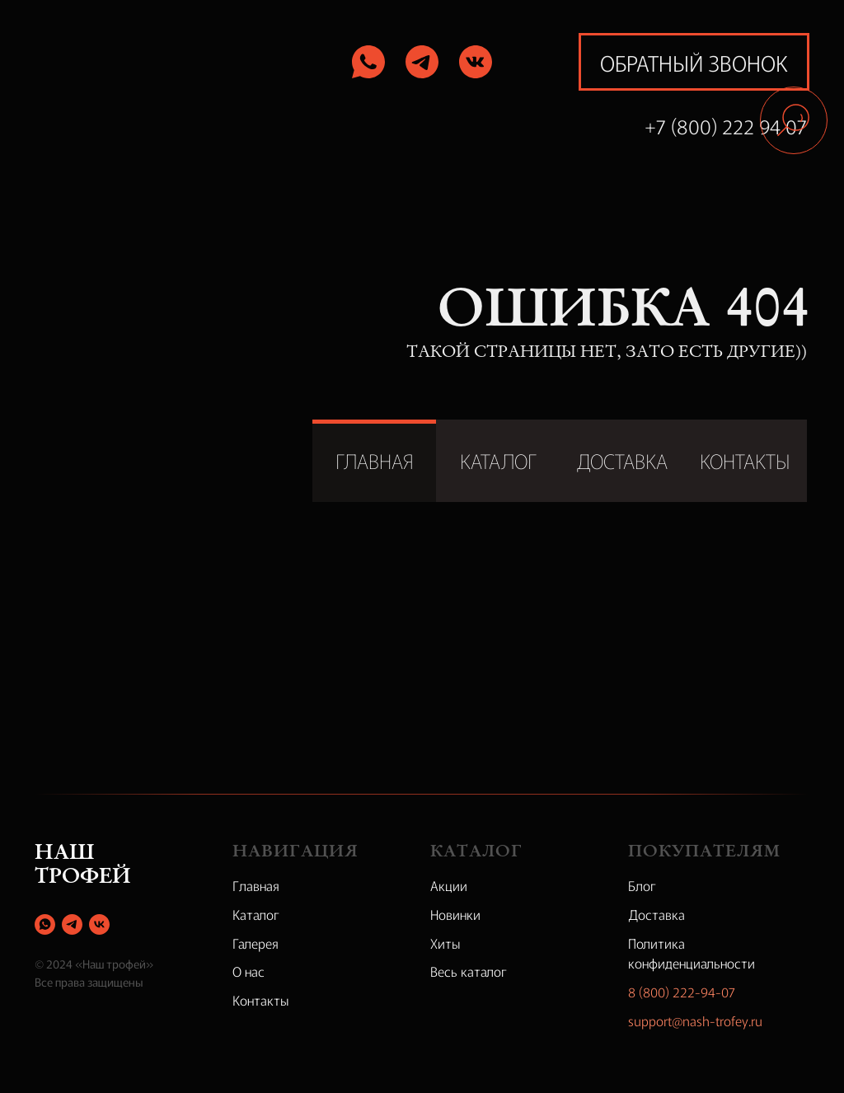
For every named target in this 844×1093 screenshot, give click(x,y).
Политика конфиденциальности (691, 953)
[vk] (99, 924)
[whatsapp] (45, 924)
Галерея (255, 943)
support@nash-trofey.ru (695, 1020)
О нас (248, 971)
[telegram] (72, 924)
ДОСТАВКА (622, 460)
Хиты (445, 943)
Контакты (260, 1000)
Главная (255, 885)
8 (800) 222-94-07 (681, 992)
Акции (448, 885)
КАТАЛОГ (498, 460)
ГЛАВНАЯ (374, 460)
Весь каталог (468, 971)
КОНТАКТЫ (745, 460)
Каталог (255, 914)
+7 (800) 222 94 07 (726, 125)
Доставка (656, 914)
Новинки (455, 914)
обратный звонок (694, 62)
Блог (642, 885)
